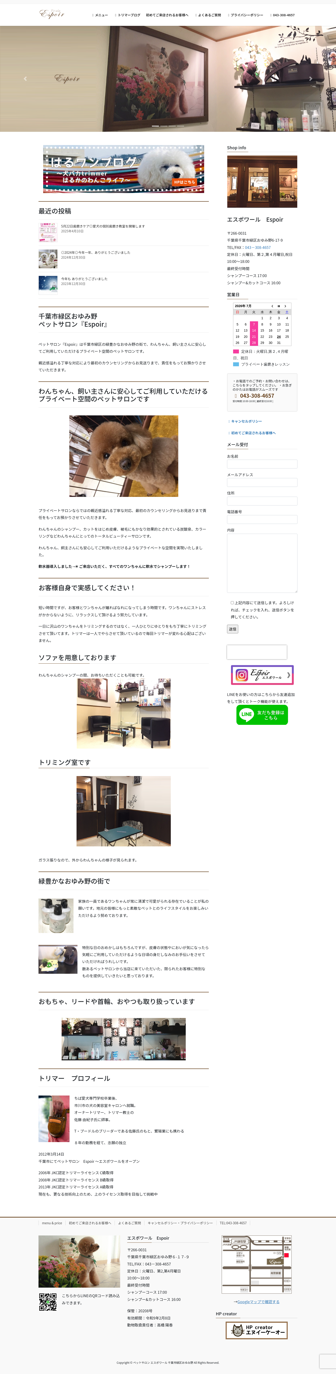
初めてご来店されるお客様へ (251, 432)
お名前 (262, 460)
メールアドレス (262, 479)
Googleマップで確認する (259, 1301)
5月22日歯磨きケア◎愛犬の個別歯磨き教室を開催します (103, 226)
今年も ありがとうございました (84, 278)
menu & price (52, 1223)
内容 (262, 560)
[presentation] (257, 652)
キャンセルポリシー (244, 421)
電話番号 (262, 516)
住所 (262, 497)
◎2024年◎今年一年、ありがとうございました (95, 252)
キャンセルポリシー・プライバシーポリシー (180, 1223)
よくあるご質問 (129, 1223)
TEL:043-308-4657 (233, 1223)
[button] (25, 79)
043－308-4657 (258, 247)
